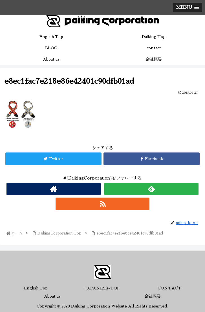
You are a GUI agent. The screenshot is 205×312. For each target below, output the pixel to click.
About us (52, 296)
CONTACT (169, 288)
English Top (36, 288)
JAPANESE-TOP (102, 288)
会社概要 (152, 296)
